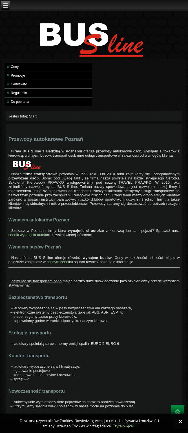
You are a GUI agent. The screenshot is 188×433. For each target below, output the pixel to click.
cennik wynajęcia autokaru (30, 235)
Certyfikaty (19, 84)
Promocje (18, 75)
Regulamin (19, 93)
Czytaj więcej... (124, 426)
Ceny (15, 67)
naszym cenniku (60, 262)
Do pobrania (20, 102)
